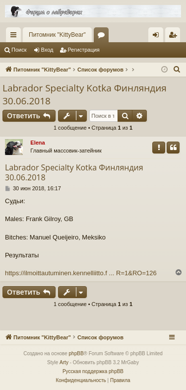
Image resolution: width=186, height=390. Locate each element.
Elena (37, 143)
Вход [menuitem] (158, 36)
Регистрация (84, 50)
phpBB (76, 353)
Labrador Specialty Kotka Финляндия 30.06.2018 (84, 94)
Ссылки (15, 36)
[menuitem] (177, 69)
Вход (47, 50)
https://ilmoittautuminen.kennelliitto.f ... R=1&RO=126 (81, 273)
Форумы (103, 36)
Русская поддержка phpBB (93, 371)
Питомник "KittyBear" (57, 34)
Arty (64, 362)
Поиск (18, 50)
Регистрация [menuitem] (174, 36)
